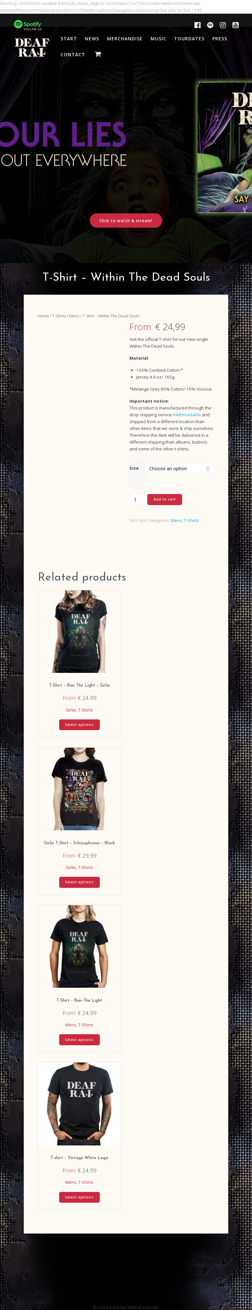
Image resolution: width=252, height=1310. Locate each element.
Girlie (71, 710)
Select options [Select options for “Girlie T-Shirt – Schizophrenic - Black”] (79, 882)
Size (134, 468)
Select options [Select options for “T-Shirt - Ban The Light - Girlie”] (79, 724)
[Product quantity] (137, 499)
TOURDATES (189, 38)
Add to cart (164, 499)
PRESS (219, 38)
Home (43, 316)
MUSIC (158, 38)
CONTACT (72, 54)
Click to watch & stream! (126, 220)
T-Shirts (59, 316)
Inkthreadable (187, 415)
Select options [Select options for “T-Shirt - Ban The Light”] (79, 1039)
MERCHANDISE (125, 38)
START (68, 38)
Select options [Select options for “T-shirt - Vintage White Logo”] (79, 1197)
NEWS (92, 38)
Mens (74, 316)
